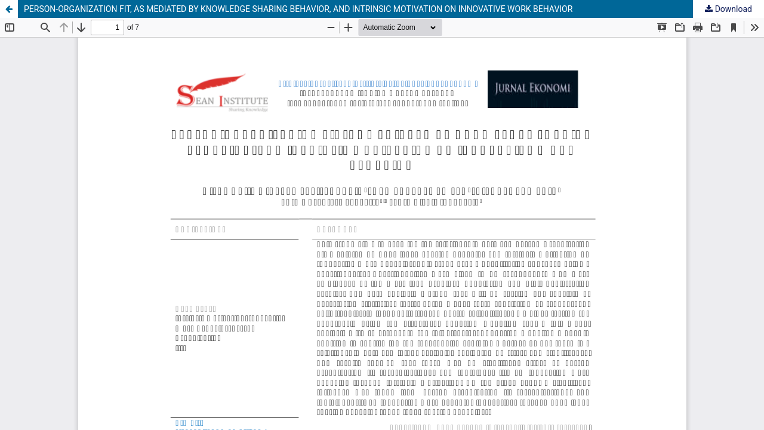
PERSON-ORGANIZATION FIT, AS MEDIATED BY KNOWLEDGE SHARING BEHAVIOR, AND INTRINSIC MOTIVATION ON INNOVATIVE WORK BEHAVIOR (298, 9)
